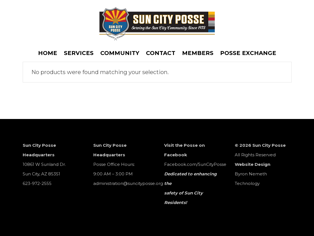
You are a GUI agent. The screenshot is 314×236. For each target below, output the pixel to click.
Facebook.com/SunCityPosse (195, 164)
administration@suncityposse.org (128, 183)
